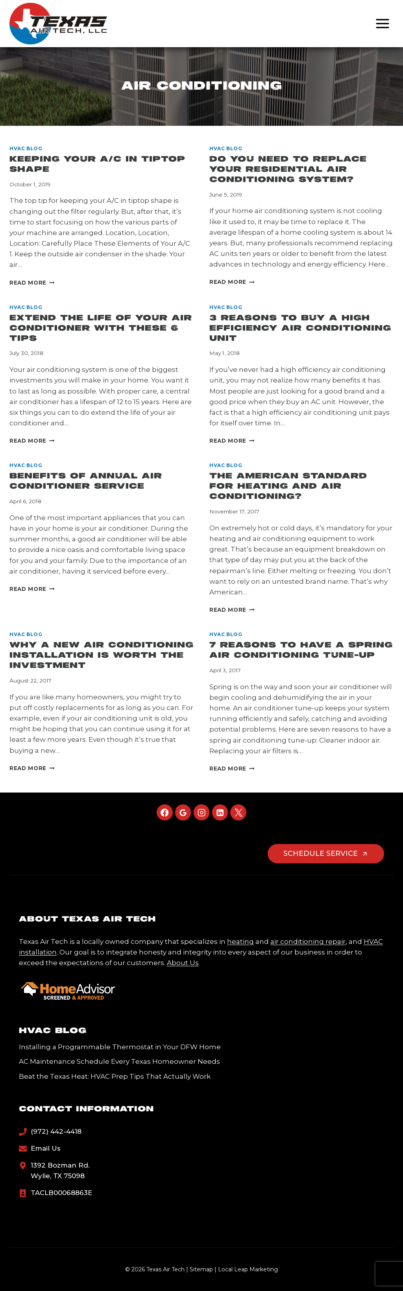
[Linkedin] (220, 812)
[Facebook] (165, 812)
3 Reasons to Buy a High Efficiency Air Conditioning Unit (300, 328)
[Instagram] (202, 812)
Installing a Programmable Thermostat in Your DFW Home (120, 1047)
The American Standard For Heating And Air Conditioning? (288, 486)
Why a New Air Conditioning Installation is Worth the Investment (101, 655)
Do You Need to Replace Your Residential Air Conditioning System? (288, 169)
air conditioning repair (308, 941)
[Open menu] (382, 23)
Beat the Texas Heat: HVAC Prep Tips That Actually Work (115, 1076)
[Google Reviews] (183, 812)
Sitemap (201, 1269)
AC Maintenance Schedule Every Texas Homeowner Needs (119, 1061)
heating (240, 941)
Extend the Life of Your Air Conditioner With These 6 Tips (100, 328)
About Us (183, 963)
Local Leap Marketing (248, 1269)
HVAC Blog (25, 148)
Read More (32, 283)
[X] (238, 812)
